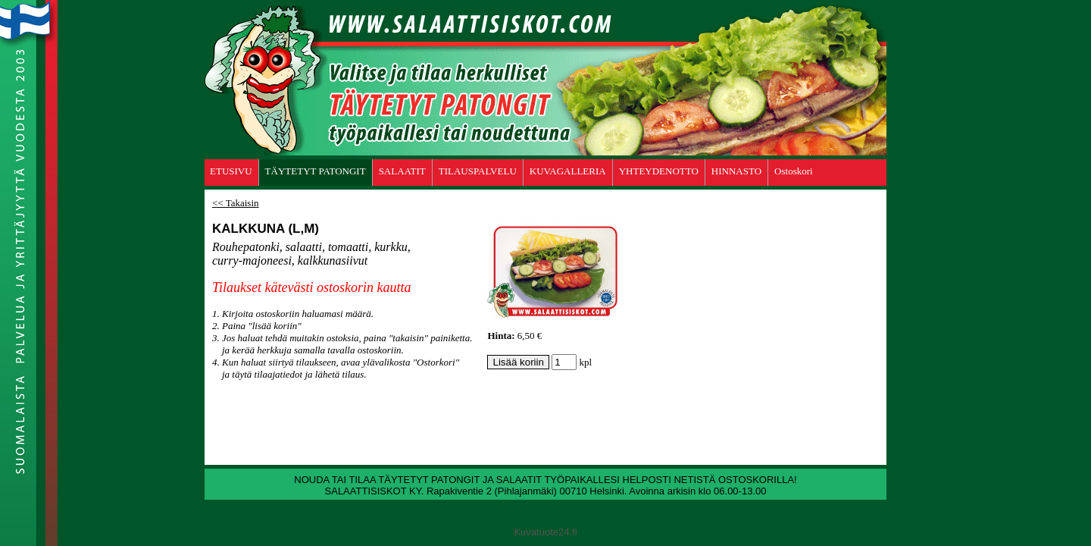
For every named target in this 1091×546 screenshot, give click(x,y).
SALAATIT (402, 171)
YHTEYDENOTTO (659, 171)
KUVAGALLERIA (568, 171)
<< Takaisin (235, 203)
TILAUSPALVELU (478, 171)
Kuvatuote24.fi (545, 532)
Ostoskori (793, 171)
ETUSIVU (231, 171)
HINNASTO (736, 171)
